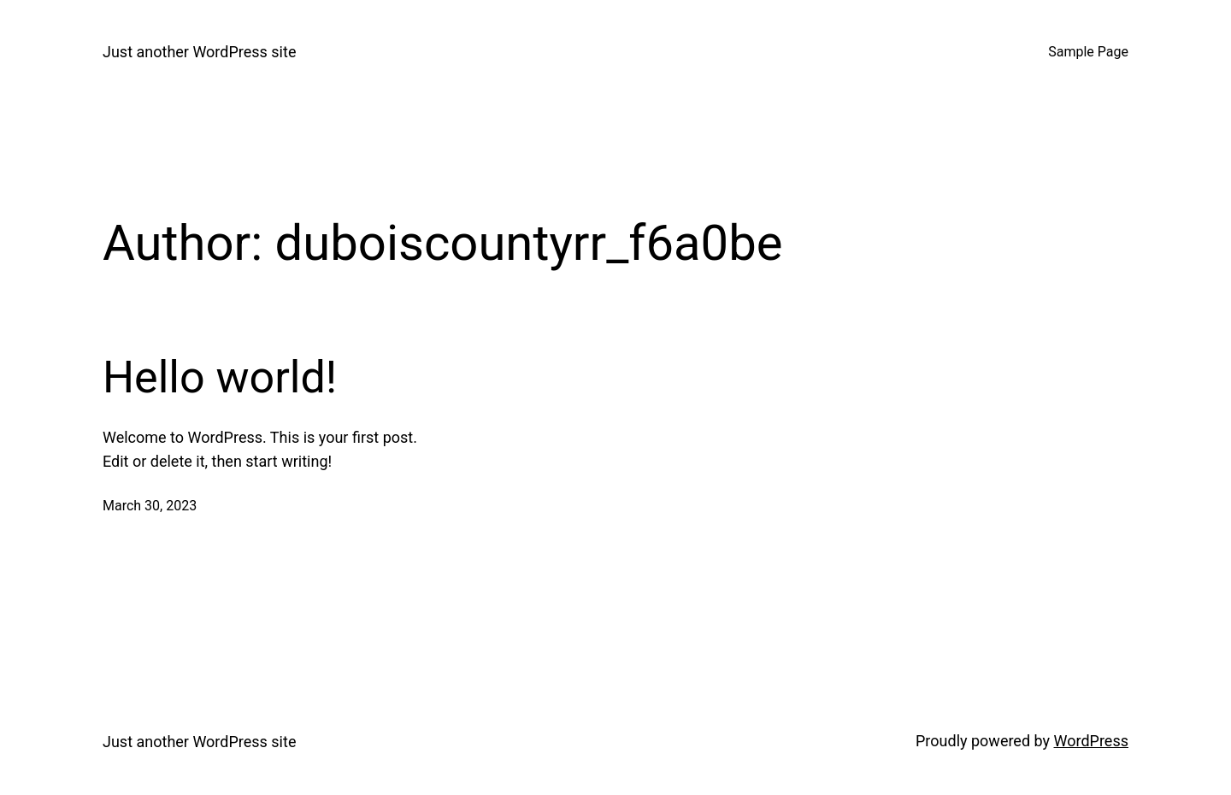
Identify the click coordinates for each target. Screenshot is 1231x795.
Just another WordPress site (199, 52)
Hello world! (220, 377)
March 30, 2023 (150, 506)
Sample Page (1088, 52)
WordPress (1091, 741)
